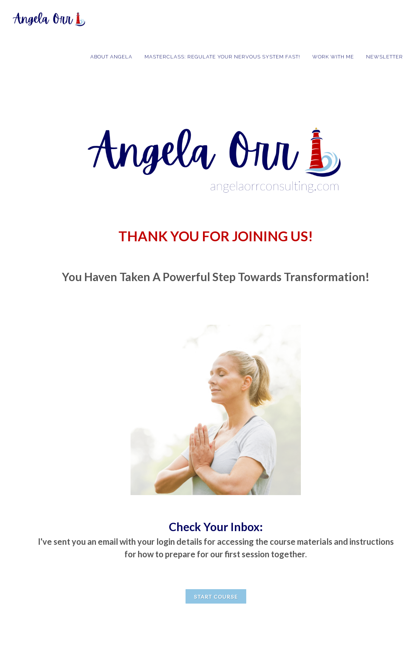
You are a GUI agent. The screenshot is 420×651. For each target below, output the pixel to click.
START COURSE (216, 596)
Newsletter (384, 57)
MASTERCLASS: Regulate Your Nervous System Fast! (222, 57)
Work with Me (333, 57)
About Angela (111, 57)
